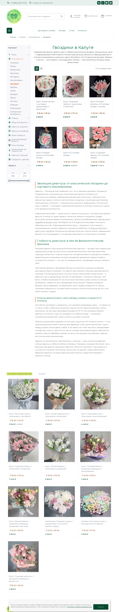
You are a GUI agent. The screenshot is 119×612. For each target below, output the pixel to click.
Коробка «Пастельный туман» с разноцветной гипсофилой (94, 524)
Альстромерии (16, 80)
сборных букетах (98, 228)
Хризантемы (15, 70)
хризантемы (55, 277)
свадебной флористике (46, 222)
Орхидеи (14, 94)
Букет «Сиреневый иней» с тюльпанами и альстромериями (94, 417)
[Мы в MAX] (110, 3)
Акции (42, 376)
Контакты (82, 30)
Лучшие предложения (19, 376)
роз (57, 314)
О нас (71, 30)
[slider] (9, 181)
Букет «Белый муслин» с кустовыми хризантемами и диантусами (45, 105)
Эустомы (13, 101)
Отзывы (62, 30)
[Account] (75, 16)
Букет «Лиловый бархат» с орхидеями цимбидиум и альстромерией (92, 470)
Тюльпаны (14, 63)
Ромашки (14, 105)
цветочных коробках (45, 231)
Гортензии (14, 73)
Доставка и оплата (46, 30)
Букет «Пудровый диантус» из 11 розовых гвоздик (99, 155)
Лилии (13, 91)
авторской (104, 219)
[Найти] (61, 16)
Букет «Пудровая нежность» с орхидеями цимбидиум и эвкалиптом (21, 580)
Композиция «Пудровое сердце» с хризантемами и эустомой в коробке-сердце (59, 525)
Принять (101, 606)
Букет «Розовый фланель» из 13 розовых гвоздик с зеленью (99, 104)
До (25, 175)
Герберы (13, 87)
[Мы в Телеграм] (106, 3)
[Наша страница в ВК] (99, 3)
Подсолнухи (15, 108)
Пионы (13, 66)
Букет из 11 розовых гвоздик (71, 154)
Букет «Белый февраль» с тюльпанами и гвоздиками (55, 469)
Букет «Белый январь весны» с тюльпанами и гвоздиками (57, 417)
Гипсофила (14, 77)
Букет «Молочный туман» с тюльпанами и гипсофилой (20, 417)
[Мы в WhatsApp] (103, 3)
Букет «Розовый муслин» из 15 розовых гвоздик (45, 155)
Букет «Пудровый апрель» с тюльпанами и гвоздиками (20, 469)
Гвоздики (14, 84)
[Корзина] (106, 16)
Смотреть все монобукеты (16, 113)
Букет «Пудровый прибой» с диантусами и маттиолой (72, 104)
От (13, 175)
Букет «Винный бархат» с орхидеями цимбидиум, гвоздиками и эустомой (19, 525)
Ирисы (13, 98)
